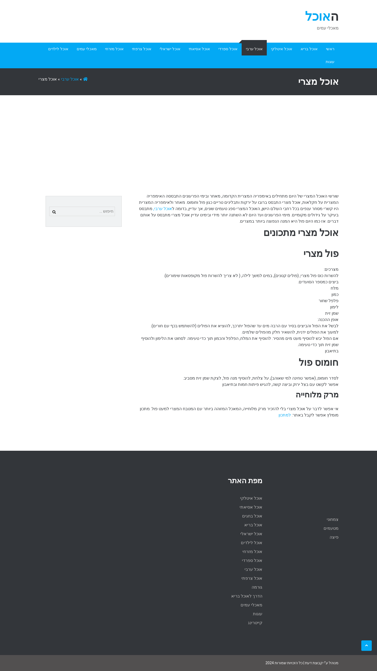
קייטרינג (255, 622)
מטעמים (331, 528)
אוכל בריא (309, 49)
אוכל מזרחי (114, 49)
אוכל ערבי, (162, 208)
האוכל (322, 16)
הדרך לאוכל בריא (246, 596)
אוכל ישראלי (170, 49)
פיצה (334, 537)
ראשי (330, 49)
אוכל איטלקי (281, 49)
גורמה (257, 587)
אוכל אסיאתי (199, 49)
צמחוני (333, 519)
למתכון (285, 415)
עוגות (330, 61)
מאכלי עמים (87, 49)
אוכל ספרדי (227, 49)
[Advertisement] (188, 134)
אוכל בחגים (252, 516)
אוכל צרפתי (141, 49)
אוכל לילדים (58, 49)
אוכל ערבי (254, 49)
